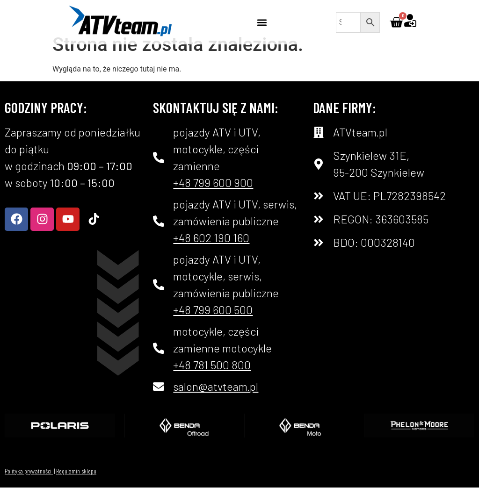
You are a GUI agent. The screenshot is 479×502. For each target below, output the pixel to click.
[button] (261, 22)
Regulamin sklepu (76, 485)
